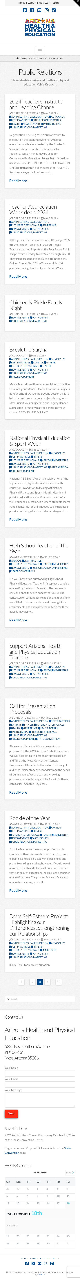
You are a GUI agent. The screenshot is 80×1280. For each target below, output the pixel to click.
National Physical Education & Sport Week (39, 440)
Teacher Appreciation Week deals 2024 (33, 209)
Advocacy (56, 116)
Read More (18, 181)
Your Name (40, 1070)
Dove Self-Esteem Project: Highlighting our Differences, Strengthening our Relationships (39, 925)
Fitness (49, 362)
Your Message (40, 1092)
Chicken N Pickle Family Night (35, 305)
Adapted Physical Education (28, 116)
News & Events (31, 123)
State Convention (22, 571)
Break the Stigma (28, 349)
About (34, 1258)
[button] (40, 50)
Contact (45, 1258)
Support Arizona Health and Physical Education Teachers (35, 651)
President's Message (42, 731)
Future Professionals (46, 120)
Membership (48, 225)
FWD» (42, 1274)
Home (24, 1258)
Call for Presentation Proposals (32, 708)
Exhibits (37, 362)
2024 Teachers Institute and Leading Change (35, 104)
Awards (15, 560)
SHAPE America (58, 467)
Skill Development (21, 376)
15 (58, 982)
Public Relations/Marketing (28, 127)
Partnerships (50, 123)
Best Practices (19, 120)
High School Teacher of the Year (38, 548)
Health (14, 123)
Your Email (40, 1082)
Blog (56, 1258)
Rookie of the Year (29, 818)
